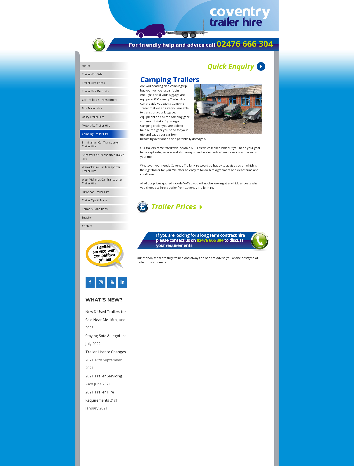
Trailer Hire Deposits (95, 91)
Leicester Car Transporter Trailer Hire (103, 157)
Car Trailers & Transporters (99, 100)
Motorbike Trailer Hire (96, 125)
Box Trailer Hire (92, 108)
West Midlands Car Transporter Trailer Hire (102, 181)
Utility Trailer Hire (93, 117)
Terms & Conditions (94, 209)
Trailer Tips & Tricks (94, 200)
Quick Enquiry (230, 66)
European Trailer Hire (95, 192)
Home (86, 66)
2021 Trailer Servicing (103, 376)
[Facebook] (90, 282)
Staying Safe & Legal (102, 335)
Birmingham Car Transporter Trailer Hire (100, 144)
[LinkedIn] (122, 282)
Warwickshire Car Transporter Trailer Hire (101, 169)
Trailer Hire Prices (93, 83)
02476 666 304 (210, 240)
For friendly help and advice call (173, 44)
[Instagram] (100, 282)
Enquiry (86, 217)
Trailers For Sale (92, 74)
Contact (87, 226)
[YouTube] (111, 282)
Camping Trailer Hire (95, 134)
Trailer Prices (173, 206)
